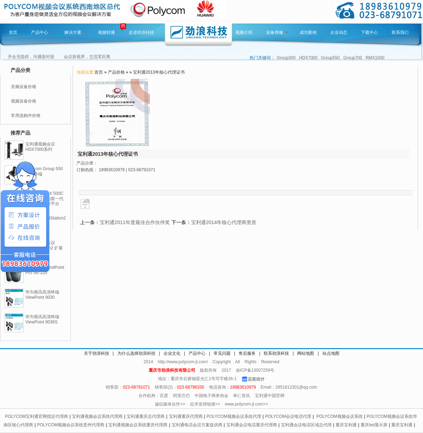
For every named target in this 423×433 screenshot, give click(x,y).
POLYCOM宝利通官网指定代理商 (36, 416)
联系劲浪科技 (276, 353)
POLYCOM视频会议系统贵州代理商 (70, 424)
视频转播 (106, 32)
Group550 (330, 57)
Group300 (286, 57)
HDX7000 (308, 57)
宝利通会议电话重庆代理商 (251, 424)
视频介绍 (243, 32)
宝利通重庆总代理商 (146, 416)
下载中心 (369, 32)
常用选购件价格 (26, 115)
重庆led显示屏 (374, 424)
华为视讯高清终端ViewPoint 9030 (42, 295)
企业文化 (172, 353)
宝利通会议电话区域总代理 (306, 424)
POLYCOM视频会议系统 (339, 416)
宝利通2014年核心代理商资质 (223, 222)
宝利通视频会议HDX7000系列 (40, 147)
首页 (13, 32)
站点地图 (331, 353)
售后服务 (247, 353)
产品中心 (42, 32)
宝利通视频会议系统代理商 (97, 416)
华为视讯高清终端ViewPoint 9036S (42, 319)
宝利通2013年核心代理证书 (159, 72)
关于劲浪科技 (96, 353)
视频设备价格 (23, 101)
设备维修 (277, 32)
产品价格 (116, 72)
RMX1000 (375, 57)
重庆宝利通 (346, 424)
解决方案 (75, 32)
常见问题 (222, 353)
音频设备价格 (23, 86)
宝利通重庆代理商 (186, 416)
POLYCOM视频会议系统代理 (234, 416)
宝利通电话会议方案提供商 (197, 424)
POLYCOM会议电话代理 (288, 416)
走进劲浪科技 (141, 32)
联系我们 (400, 32)
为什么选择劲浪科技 (136, 353)
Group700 (352, 57)
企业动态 (338, 32)
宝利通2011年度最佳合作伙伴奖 (135, 222)
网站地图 (305, 353)
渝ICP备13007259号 (255, 370)
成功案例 (308, 32)
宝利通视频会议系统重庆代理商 (137, 424)
